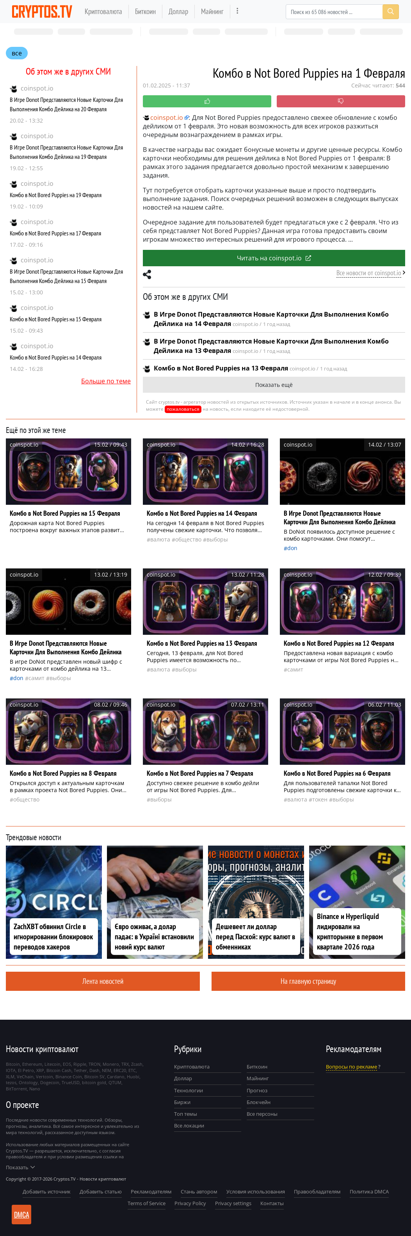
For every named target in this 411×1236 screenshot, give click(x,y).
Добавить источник (47, 1191)
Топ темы (185, 1113)
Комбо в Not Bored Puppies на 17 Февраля (55, 233)
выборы (217, 539)
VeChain (25, 1076)
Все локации (189, 1125)
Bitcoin (13, 1064)
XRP (40, 1070)
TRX (125, 1064)
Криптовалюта (103, 11)
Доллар (178, 11)
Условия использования (255, 1191)
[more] (237, 11)
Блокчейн (258, 1102)
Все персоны (262, 1113)
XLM (10, 1076)
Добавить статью (101, 1191)
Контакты (272, 1203)
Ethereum (32, 1064)
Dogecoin (49, 1082)
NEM (106, 1070)
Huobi (133, 1076)
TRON (94, 1064)
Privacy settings (233, 1203)
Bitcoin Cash (58, 1070)
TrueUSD (71, 1082)
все (17, 53)
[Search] (342, 11)
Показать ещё (274, 384)
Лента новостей (102, 981)
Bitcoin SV (94, 1076)
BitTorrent (16, 1089)
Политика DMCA (369, 1191)
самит (36, 678)
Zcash (136, 1064)
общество (188, 539)
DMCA (21, 1214)
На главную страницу (308, 981)
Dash (94, 1070)
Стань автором (199, 1191)
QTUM (115, 1082)
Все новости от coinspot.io (368, 272)
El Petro (26, 1070)
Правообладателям (317, 1191)
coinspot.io (37, 88)
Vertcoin (44, 1076)
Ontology (28, 1082)
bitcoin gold (94, 1082)
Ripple (79, 1064)
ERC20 (120, 1070)
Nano (34, 1089)
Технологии (188, 1090)
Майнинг (212, 11)
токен (319, 799)
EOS (67, 1064)
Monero (111, 1064)
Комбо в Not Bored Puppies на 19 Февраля (55, 195)
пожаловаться (183, 409)
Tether (80, 1070)
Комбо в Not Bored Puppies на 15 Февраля (55, 319)
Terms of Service (146, 1203)
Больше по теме (106, 381)
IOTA (11, 1070)
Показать (20, 1167)
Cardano (116, 1076)
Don (292, 548)
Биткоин (145, 11)
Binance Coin (68, 1076)
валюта (160, 539)
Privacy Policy (190, 1203)
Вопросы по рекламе (351, 1066)
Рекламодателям (151, 1191)
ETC (132, 1070)
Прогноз (257, 1090)
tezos (11, 1082)
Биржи (182, 1102)
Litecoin (52, 1064)
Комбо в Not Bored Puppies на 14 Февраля (55, 357)
